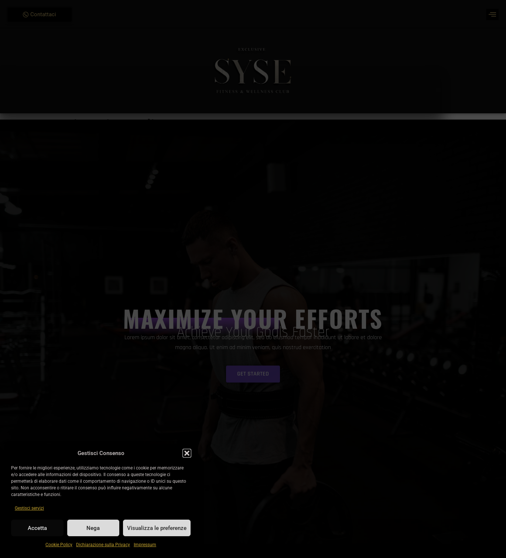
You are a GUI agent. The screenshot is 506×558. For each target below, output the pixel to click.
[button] (187, 453)
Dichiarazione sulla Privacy (103, 544)
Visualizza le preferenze (157, 528)
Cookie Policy (58, 544)
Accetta (37, 528)
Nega (93, 528)
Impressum (145, 544)
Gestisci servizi (29, 508)
